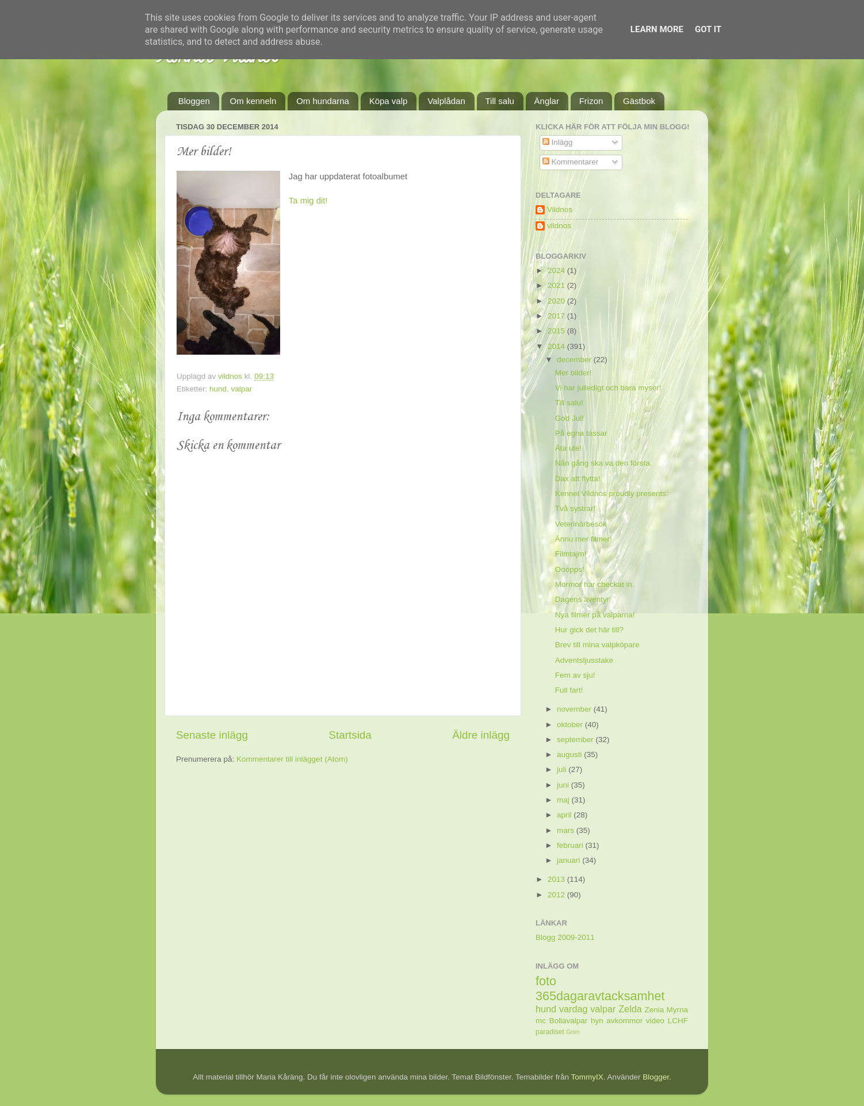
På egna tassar (581, 433)
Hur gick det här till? (589, 629)
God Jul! (569, 418)
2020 (557, 301)
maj (564, 800)
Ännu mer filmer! (583, 539)
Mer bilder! (573, 372)
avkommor (624, 1020)
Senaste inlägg (212, 735)
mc (541, 1020)
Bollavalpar (568, 1020)
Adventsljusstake (584, 660)
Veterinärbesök (581, 524)
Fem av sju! (575, 675)
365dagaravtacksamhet (600, 996)
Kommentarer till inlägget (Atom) (292, 759)
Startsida (350, 735)
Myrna (678, 1009)
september (576, 739)
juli (562, 769)
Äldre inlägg (481, 735)
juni (564, 785)
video (655, 1020)
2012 (557, 894)
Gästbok (639, 101)
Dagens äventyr (582, 599)
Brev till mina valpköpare (597, 644)
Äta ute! (568, 448)
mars (566, 830)
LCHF (678, 1020)
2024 (557, 270)
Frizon (591, 101)
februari (571, 845)
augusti (570, 754)
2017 (557, 316)
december (575, 359)
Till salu (499, 101)
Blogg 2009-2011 (565, 937)
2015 (557, 331)
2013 (557, 879)
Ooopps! (569, 569)
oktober (571, 724)
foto (546, 981)
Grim (572, 1031)
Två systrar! (575, 508)
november (575, 709)
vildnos (559, 225)
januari (569, 860)
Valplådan (446, 101)
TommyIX (587, 1077)
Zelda (630, 1009)
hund (218, 389)
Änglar (546, 101)
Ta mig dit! (308, 200)
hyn (597, 1020)
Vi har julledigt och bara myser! (608, 387)
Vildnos (559, 209)
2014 (557, 346)
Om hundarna (322, 101)
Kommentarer (570, 162)
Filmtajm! (571, 554)
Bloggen (194, 101)
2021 (557, 285)
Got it (708, 29)
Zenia (654, 1009)
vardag (573, 1009)
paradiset (550, 1032)
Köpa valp (388, 101)
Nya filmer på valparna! (595, 614)
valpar (242, 389)
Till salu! (569, 402)
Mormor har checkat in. (594, 584)
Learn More (656, 29)
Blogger (656, 1077)
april (565, 815)
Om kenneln (253, 101)
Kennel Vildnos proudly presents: (611, 493)
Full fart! (569, 690)
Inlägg (557, 142)
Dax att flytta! (578, 478)
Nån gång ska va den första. (603, 463)
